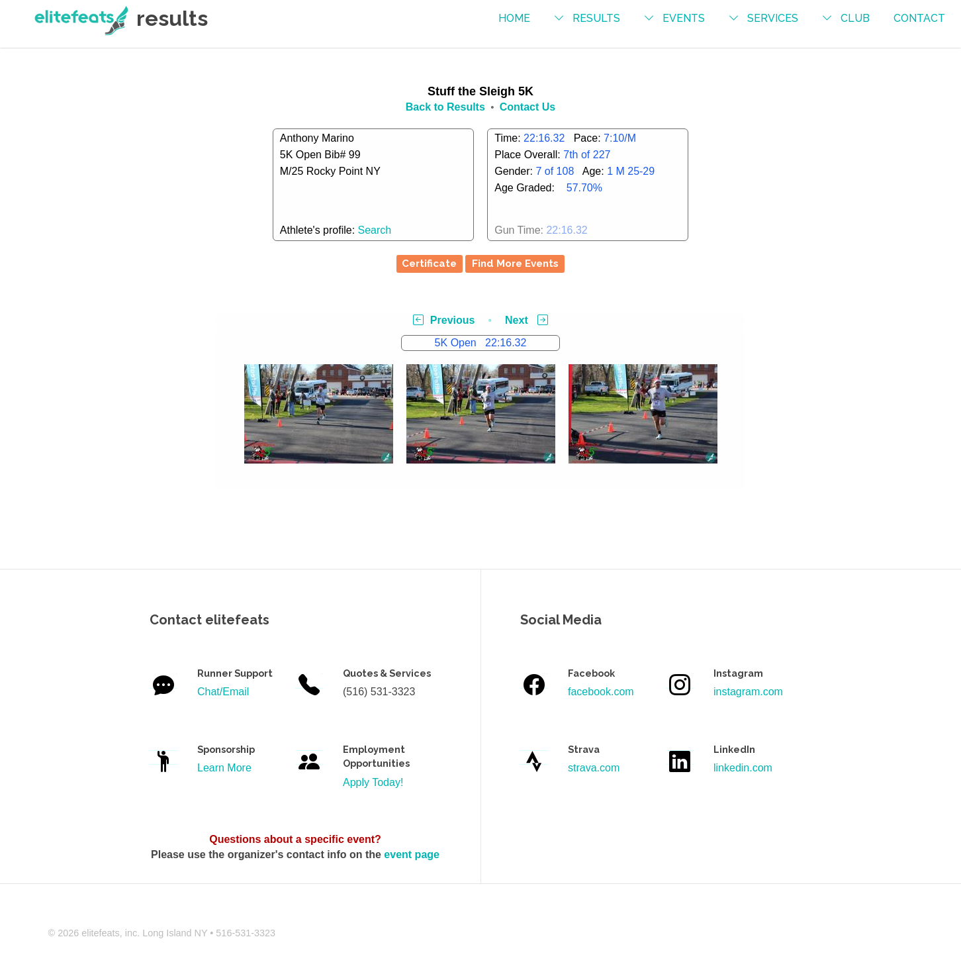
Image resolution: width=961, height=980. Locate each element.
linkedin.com (742, 767)
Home (514, 18)
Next (526, 320)
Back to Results (445, 107)
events (684, 18)
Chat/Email (223, 691)
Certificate (429, 264)
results (596, 18)
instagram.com (748, 691)
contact (919, 18)
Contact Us (527, 107)
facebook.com (601, 691)
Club (855, 18)
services (772, 18)
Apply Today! (373, 782)
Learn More (224, 767)
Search (375, 230)
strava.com (593, 767)
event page (411, 854)
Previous (444, 320)
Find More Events (515, 264)
